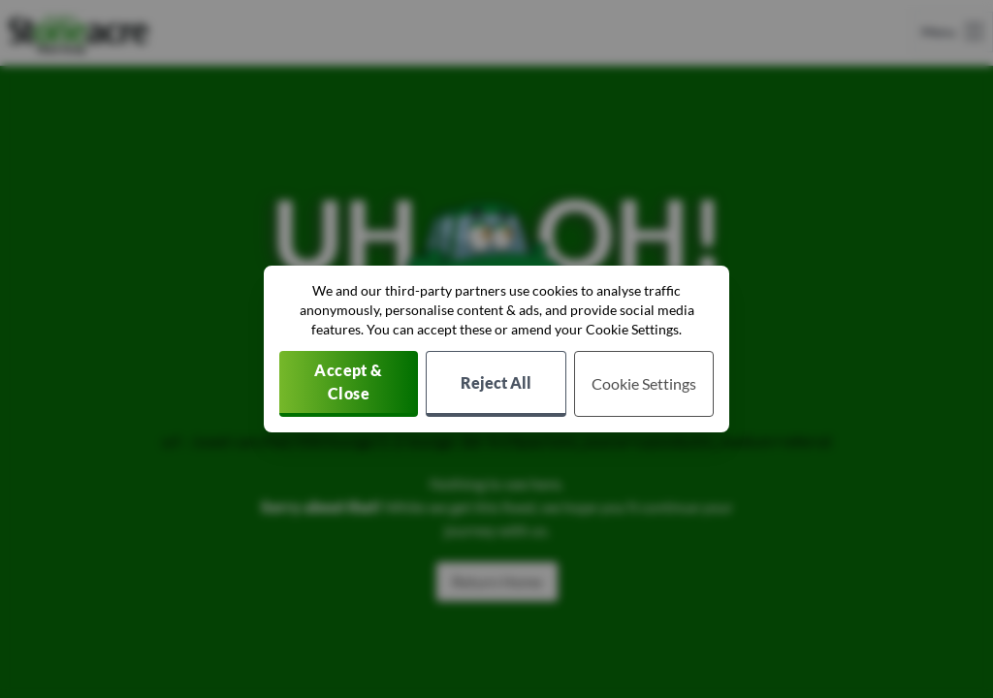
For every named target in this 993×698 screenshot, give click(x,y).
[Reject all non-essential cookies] (495, 384)
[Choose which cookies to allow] (644, 384)
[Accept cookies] (348, 384)
